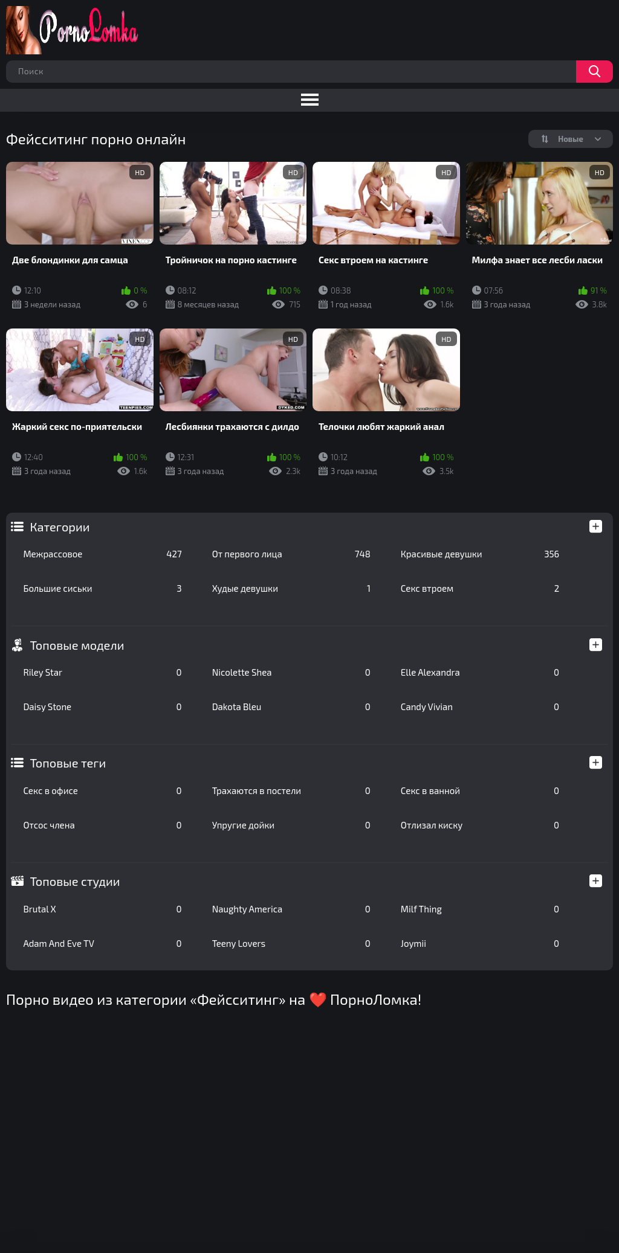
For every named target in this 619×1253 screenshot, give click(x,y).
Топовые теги (68, 762)
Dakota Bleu (291, 706)
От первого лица (291, 553)
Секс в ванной (480, 790)
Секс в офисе (102, 790)
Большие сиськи (102, 588)
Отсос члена (102, 824)
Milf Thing (480, 908)
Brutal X (102, 908)
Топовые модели (77, 645)
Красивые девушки (480, 553)
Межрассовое (102, 553)
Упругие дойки (291, 824)
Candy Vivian (480, 706)
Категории (59, 526)
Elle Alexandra (480, 672)
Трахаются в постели (291, 790)
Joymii (480, 943)
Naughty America (291, 908)
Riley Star (102, 672)
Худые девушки (291, 588)
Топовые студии (75, 881)
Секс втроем (480, 588)
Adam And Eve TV (102, 943)
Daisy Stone (102, 706)
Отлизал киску (480, 824)
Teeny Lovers (291, 943)
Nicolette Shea (291, 672)
